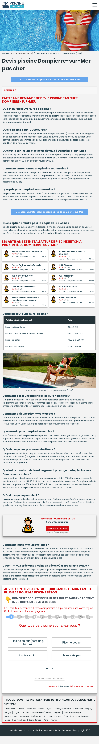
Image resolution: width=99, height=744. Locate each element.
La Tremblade (20, 728)
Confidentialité (52, 694)
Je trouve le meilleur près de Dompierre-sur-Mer (49, 79)
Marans (8, 728)
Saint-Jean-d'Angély (82, 716)
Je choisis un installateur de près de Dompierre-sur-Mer (49, 211)
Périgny (8, 720)
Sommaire (10, 90)
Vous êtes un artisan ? (87, 694)
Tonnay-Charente (62, 716)
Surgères (57, 720)
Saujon (26, 720)
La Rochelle (10, 716)
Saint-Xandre (35, 728)
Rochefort (31, 716)
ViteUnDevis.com (75, 694)
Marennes (24, 724)
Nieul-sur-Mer (11, 724)
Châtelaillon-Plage (72, 720)
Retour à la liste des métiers (49, 686)
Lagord (17, 720)
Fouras (54, 728)
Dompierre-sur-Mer (52, 724)
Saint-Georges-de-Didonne (76, 724)
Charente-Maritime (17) (22, 53)
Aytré (49, 716)
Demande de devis (57, 528)
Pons (46, 728)
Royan (41, 716)
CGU (46, 694)
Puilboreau (36, 724)
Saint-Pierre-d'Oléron (41, 720)
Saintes (21, 716)
